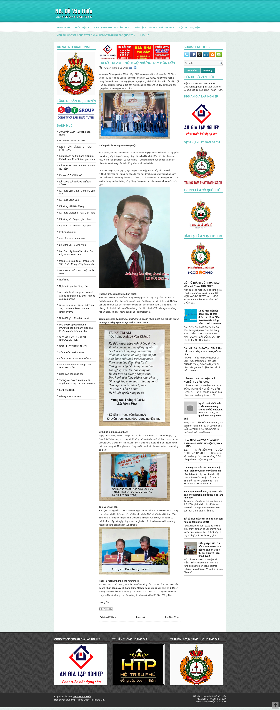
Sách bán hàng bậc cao (71, 374)
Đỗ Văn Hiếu (220, 696)
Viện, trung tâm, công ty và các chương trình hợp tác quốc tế (97, 34)
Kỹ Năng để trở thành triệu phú (75, 225)
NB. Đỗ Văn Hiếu (73, 11)
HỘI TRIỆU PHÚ (218, 702)
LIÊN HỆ (144, 35)
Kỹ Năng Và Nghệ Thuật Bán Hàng (77, 212)
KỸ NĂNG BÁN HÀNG (70, 175)
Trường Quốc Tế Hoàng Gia (89, 699)
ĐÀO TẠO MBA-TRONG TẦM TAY (113, 26)
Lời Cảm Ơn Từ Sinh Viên (72, 245)
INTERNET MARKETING (72, 140)
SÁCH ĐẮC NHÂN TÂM (71, 352)
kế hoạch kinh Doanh (70, 396)
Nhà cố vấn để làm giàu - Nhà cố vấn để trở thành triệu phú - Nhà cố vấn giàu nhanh (77, 295)
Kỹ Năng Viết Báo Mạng (71, 206)
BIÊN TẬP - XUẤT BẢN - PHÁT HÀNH (155, 26)
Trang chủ (140, 617)
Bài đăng (207, 70)
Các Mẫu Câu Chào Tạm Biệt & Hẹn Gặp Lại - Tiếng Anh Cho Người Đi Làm (203, 351)
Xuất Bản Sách (66, 390)
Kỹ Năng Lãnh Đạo (69, 200)
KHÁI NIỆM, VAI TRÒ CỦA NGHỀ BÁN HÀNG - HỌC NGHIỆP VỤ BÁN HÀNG (203, 443)
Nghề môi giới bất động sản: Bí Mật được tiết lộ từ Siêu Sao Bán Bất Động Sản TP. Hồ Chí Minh (209, 317)
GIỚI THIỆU (83, 26)
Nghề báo (64, 279)
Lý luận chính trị (67, 232)
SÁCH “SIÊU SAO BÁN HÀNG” (75, 358)
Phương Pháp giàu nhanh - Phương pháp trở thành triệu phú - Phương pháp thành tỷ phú (76, 327)
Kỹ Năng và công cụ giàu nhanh (75, 219)
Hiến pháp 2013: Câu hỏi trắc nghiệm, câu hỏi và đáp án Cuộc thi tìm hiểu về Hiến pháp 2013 (209, 549)
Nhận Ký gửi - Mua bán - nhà (74, 318)
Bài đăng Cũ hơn (172, 617)
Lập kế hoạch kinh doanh (72, 238)
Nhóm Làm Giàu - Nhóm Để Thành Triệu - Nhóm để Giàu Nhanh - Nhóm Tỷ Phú (77, 308)
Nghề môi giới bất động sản (73, 286)
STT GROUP (220, 699)
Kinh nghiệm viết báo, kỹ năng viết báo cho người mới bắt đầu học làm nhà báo (203, 494)
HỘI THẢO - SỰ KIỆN (189, 27)
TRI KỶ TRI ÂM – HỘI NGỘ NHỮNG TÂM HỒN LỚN (137, 62)
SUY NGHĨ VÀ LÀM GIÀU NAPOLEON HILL (72, 338)
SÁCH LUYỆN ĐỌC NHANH (73, 346)
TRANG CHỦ (63, 27)
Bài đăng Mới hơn (108, 617)
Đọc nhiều (192, 70)
